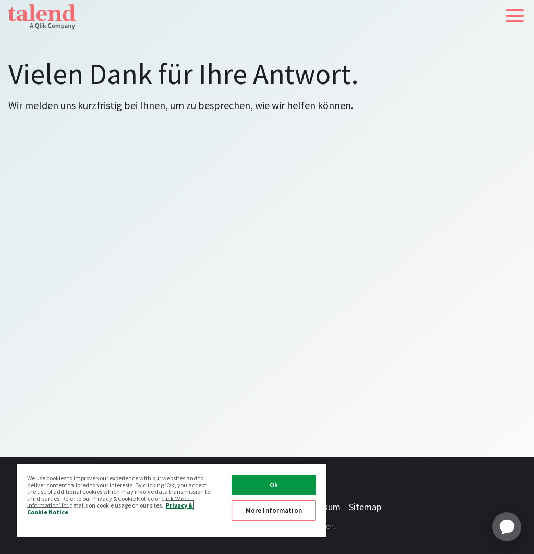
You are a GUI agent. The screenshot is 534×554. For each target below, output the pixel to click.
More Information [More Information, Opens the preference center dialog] (274, 510)
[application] (507, 527)
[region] (171, 500)
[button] (514, 15)
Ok (274, 484)
